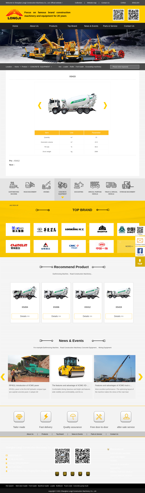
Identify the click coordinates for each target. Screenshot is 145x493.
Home (15, 26)
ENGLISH (135, 3)
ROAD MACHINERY (117, 457)
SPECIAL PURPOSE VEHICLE (121, 472)
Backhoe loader (43, 486)
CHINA (123, 3)
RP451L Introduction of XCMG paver (24, 385)
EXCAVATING (115, 468)
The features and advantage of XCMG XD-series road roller (70, 385)
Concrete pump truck (80, 486)
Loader (65, 67)
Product (24, 67)
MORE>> (129, 246)
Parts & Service (110, 26)
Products (53, 26)
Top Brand (72, 26)
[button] (39, 105)
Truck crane (68, 486)
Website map (91, 3)
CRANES (113, 461)
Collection (78, 3)
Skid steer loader (22, 486)
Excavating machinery (93, 67)
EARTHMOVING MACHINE (120, 453)
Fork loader (80, 67)
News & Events (91, 26)
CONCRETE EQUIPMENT (40, 67)
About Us (34, 26)
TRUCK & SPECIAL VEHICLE (121, 475)
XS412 (17, 161)
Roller (72, 67)
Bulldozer (59, 486)
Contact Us (105, 3)
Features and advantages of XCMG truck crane (113, 385)
